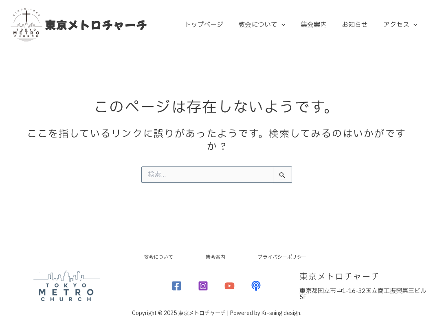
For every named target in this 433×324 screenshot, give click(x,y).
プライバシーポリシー (308, 255)
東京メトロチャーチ (96, 24)
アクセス (401, 25)
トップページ (213, 25)
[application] (289, 25)
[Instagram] (203, 286)
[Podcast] (256, 286)
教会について (269, 25)
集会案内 (319, 25)
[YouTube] (229, 286)
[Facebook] (176, 286)
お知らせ (358, 25)
